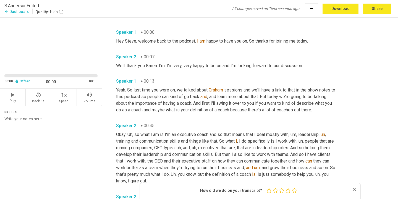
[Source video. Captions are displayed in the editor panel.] (51, 43)
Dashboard (17, 11)
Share (377, 8)
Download (340, 8)
